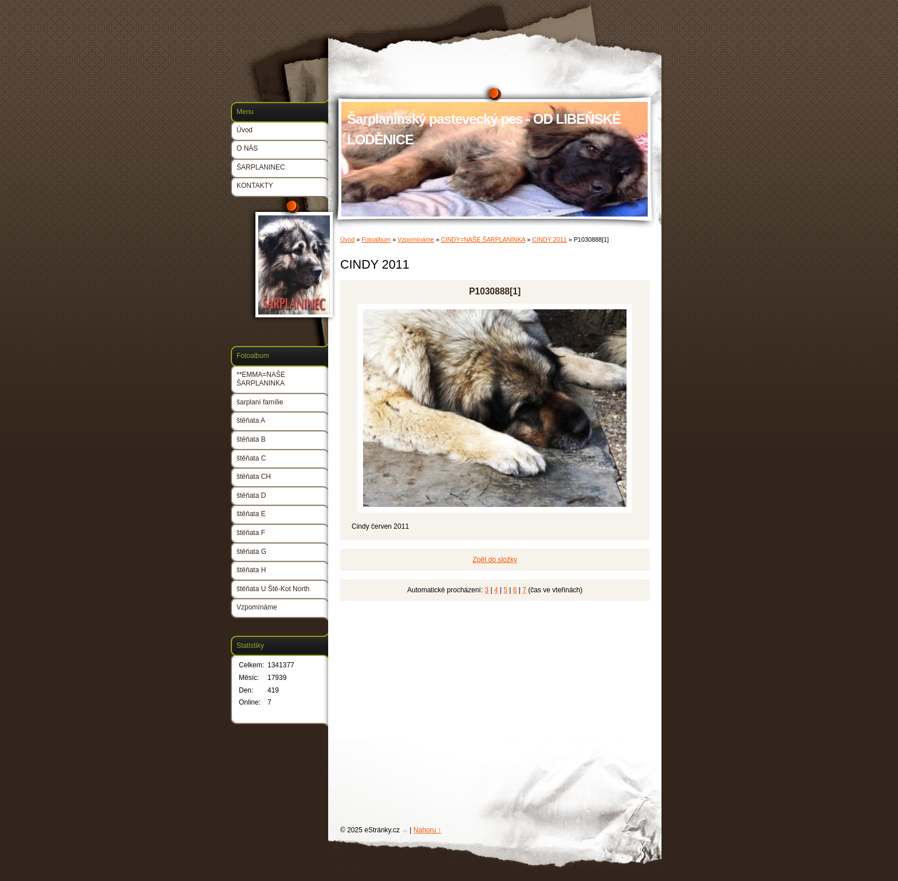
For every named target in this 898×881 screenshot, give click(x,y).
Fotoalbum (376, 239)
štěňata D (251, 495)
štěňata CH (254, 477)
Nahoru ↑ (427, 830)
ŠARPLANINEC (261, 167)
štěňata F (251, 533)
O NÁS (247, 148)
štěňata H (251, 570)
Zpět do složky (494, 560)
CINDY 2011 (549, 239)
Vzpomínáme (415, 239)
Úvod (347, 239)
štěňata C (251, 458)
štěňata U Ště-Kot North (273, 589)
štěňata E (251, 514)
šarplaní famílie (260, 402)
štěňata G (251, 552)
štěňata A (251, 420)
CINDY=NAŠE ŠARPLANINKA (483, 239)
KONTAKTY (255, 186)
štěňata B (251, 439)
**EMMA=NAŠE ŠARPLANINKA (261, 379)
